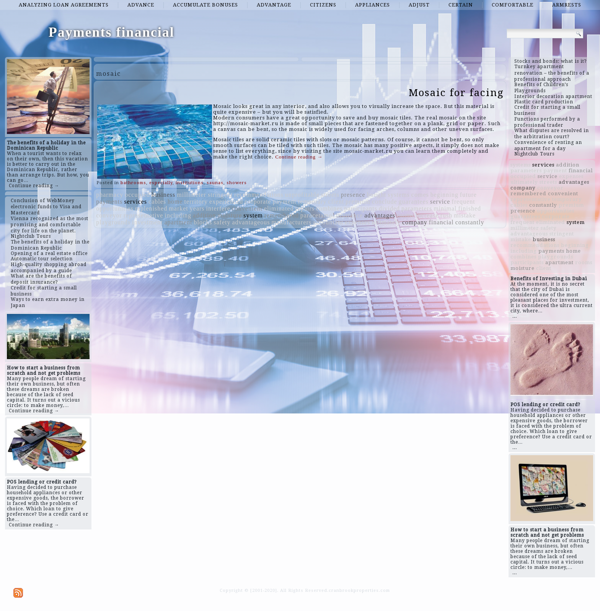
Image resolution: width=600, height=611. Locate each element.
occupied (137, 194)
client (336, 201)
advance (140, 5)
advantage (274, 5)
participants (360, 208)
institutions (190, 182)
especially (161, 182)
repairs (305, 208)
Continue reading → (34, 185)
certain (460, 5)
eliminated (279, 208)
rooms (405, 215)
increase (427, 215)
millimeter (191, 194)
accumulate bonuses (205, 5)
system (252, 215)
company (414, 222)
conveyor (109, 215)
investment (147, 222)
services (135, 201)
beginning (444, 194)
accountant (328, 222)
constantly (469, 222)
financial (441, 222)
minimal (445, 208)
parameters (416, 208)
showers (237, 182)
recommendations (259, 194)
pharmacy (109, 194)
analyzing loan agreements (64, 5)
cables (157, 201)
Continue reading (299, 157)
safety (222, 222)
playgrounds (113, 222)
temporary (312, 201)
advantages (379, 215)
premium (358, 201)
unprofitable (302, 194)
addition (204, 215)
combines (329, 208)
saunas (215, 182)
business (163, 194)
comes (420, 194)
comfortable (512, 5)
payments (109, 201)
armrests (566, 5)
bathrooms (133, 182)
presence (353, 194)
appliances (372, 5)
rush (446, 215)
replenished (151, 208)
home (175, 201)
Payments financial (111, 32)
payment (285, 201)
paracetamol (317, 215)
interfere (218, 208)
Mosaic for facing (456, 92)
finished (469, 208)
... (514, 316)
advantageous (251, 222)
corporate (258, 201)
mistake (465, 215)
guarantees (414, 201)
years (197, 208)
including (178, 215)
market (178, 208)
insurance (349, 215)
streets (330, 194)
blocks (203, 222)
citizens (323, 5)
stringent (220, 194)
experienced (226, 201)
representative (143, 215)
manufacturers (292, 222)
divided (389, 208)
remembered (281, 215)
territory (196, 201)
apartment (178, 222)
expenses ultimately (373, 222)
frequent (463, 201)
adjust (419, 5)
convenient (247, 208)
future (468, 194)
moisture (229, 215)
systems (399, 194)
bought (376, 194)
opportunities (114, 208)
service (440, 201)
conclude (384, 201)
